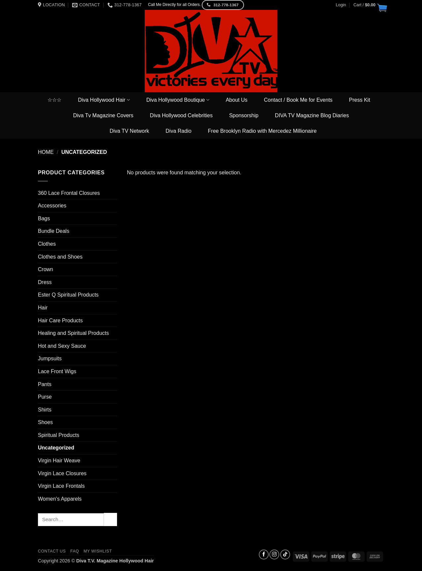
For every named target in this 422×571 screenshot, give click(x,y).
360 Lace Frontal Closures (69, 193)
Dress (45, 282)
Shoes (45, 422)
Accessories (52, 205)
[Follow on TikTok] (285, 554)
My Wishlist (97, 551)
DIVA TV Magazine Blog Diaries (312, 115)
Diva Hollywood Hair (104, 100)
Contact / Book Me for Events (298, 100)
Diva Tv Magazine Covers (103, 115)
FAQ (74, 551)
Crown (45, 269)
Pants (44, 384)
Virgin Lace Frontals (61, 486)
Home (46, 152)
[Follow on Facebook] (264, 554)
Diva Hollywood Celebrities (181, 115)
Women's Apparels (60, 499)
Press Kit (359, 100)
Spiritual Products (58, 435)
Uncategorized (56, 447)
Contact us (52, 551)
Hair (42, 307)
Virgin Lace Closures (62, 473)
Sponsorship (243, 115)
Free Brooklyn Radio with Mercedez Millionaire (262, 131)
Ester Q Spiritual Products (68, 295)
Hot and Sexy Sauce (62, 346)
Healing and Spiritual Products (73, 333)
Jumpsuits (50, 358)
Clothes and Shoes (60, 257)
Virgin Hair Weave (59, 460)
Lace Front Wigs (57, 371)
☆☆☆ (54, 100)
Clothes (47, 244)
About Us (237, 100)
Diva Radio (178, 131)
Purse (45, 397)
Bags (44, 218)
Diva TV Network (129, 131)
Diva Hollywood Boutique (177, 100)
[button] (368, 5)
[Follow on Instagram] (274, 554)
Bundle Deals (53, 231)
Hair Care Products (60, 320)
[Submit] (110, 519)
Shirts (44, 409)
